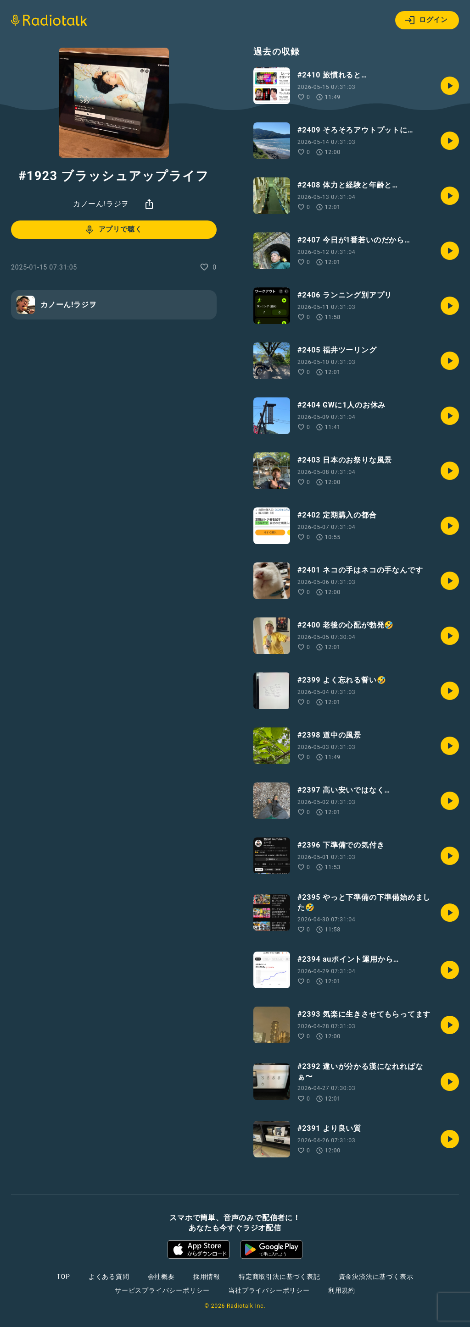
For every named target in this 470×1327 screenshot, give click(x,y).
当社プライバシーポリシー (269, 1290)
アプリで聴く (113, 229)
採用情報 (206, 1276)
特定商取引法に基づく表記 (279, 1276)
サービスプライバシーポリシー (162, 1290)
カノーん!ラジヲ (101, 203)
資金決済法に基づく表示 (376, 1276)
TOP (63, 1276)
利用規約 (341, 1290)
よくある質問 (109, 1276)
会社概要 (161, 1276)
